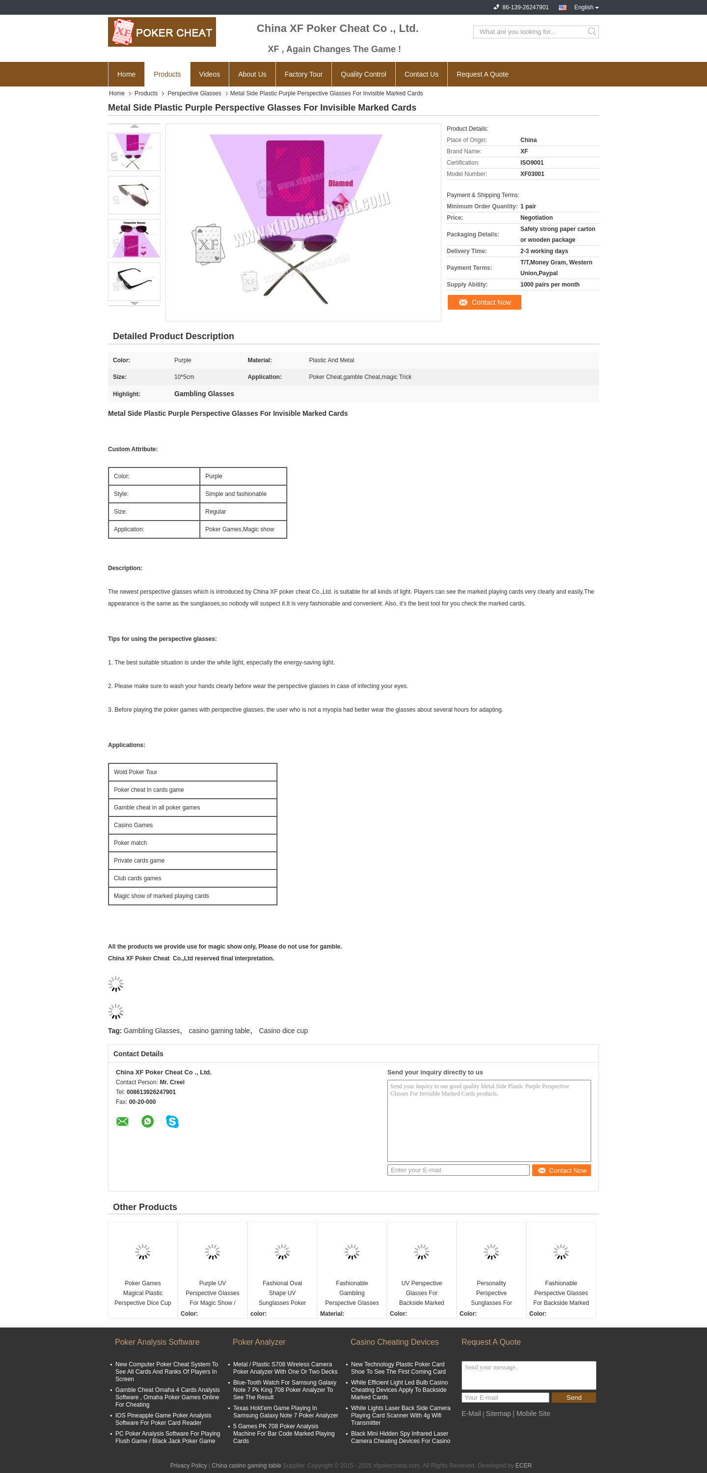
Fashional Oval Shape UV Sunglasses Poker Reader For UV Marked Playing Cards (282, 1294)
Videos (209, 74)
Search (593, 32)
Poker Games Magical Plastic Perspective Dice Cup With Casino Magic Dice (142, 1294)
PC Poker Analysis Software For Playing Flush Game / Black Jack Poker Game (167, 1437)
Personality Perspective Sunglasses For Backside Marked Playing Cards (491, 1294)
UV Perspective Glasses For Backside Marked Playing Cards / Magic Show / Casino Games (422, 1294)
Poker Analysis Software (157, 1342)
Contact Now (491, 302)
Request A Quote (483, 74)
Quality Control (363, 74)
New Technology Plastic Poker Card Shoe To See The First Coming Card (398, 1368)
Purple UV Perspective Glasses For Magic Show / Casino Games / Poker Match (212, 1294)
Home (126, 74)
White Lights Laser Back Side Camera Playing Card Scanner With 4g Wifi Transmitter (401, 1415)
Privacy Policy (188, 1465)
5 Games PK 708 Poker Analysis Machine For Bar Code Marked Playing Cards (284, 1433)
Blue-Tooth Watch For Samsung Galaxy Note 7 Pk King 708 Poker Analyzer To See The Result (284, 1390)
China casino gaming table (246, 1465)
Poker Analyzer (259, 1342)
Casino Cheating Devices (395, 1342)
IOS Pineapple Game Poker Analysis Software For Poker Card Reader (163, 1419)
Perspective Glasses (194, 93)
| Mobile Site (531, 1413)
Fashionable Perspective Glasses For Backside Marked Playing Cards (561, 1294)
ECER (524, 1465)
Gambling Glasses (152, 1031)
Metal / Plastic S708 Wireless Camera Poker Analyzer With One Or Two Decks (285, 1368)
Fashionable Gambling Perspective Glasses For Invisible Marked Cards (352, 1294)
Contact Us (421, 74)
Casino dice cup (283, 1031)
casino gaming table (219, 1031)
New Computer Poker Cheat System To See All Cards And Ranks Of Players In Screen (166, 1372)
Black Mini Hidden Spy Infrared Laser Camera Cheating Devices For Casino (400, 1437)
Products (167, 74)
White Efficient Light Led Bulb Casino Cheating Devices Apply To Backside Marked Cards (399, 1390)
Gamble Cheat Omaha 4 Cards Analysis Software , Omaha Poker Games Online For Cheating (167, 1397)
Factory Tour (304, 74)
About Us (252, 74)
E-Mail (471, 1413)
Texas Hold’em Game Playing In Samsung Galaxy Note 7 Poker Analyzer (285, 1412)
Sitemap (498, 1413)
